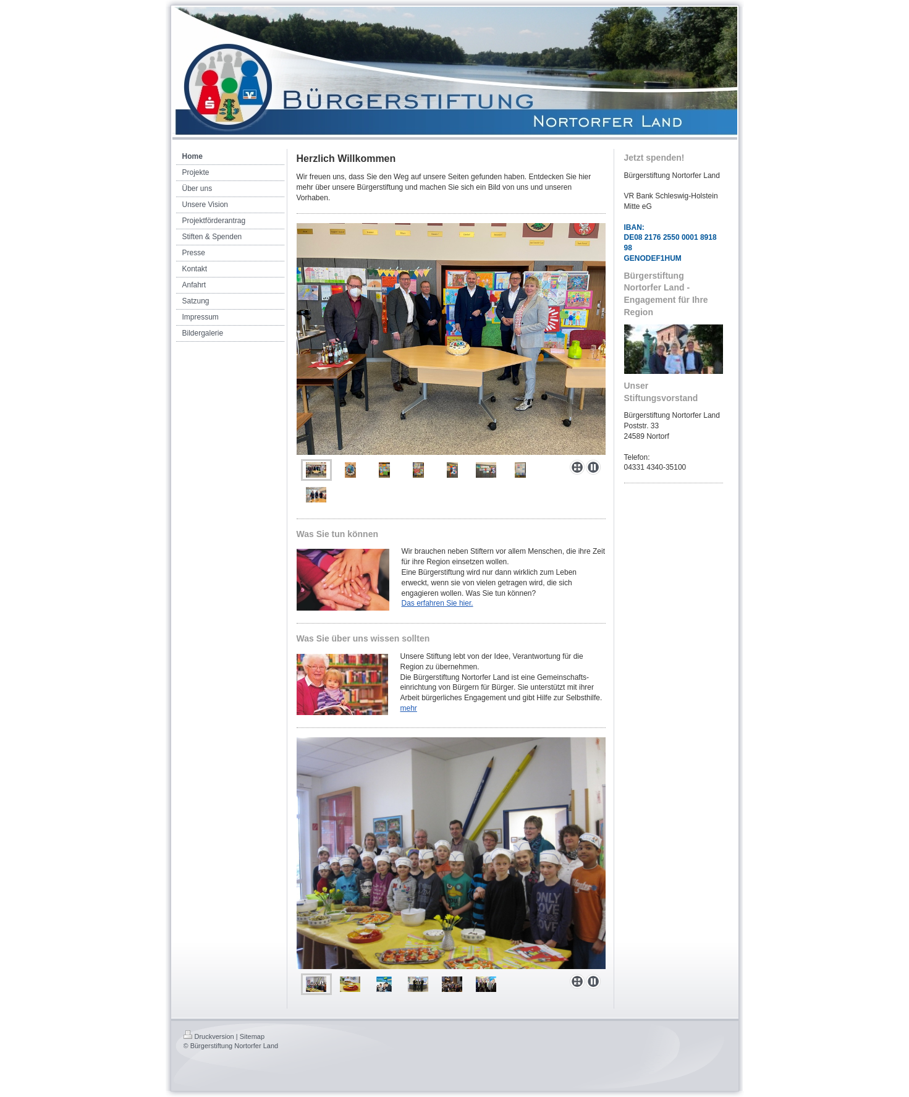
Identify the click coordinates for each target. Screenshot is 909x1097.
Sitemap (252, 1036)
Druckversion (209, 1036)
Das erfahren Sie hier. (437, 603)
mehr (408, 708)
